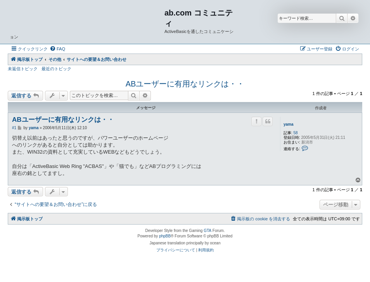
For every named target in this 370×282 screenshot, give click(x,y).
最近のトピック (56, 68)
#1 (14, 128)
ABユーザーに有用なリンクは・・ (185, 84)
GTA (207, 230)
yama (289, 124)
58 (296, 133)
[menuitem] (57, 49)
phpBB (165, 236)
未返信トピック (23, 68)
